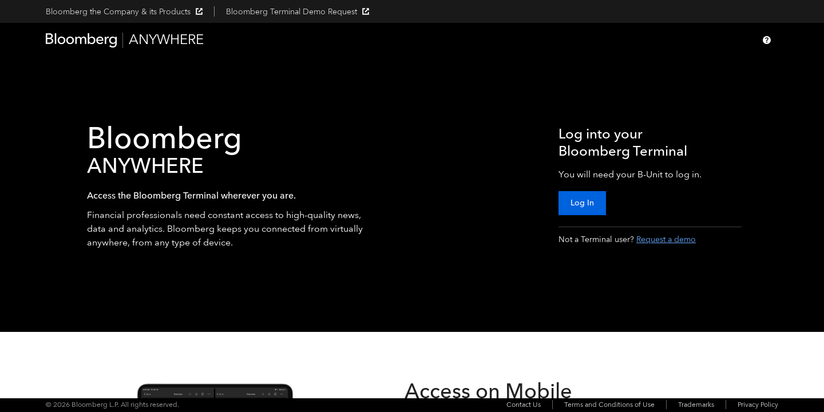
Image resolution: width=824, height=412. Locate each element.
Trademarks (696, 404)
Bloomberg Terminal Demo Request (297, 11)
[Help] (767, 40)
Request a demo (666, 239)
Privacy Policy (758, 404)
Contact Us (523, 404)
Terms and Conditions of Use (609, 404)
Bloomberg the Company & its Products (124, 11)
